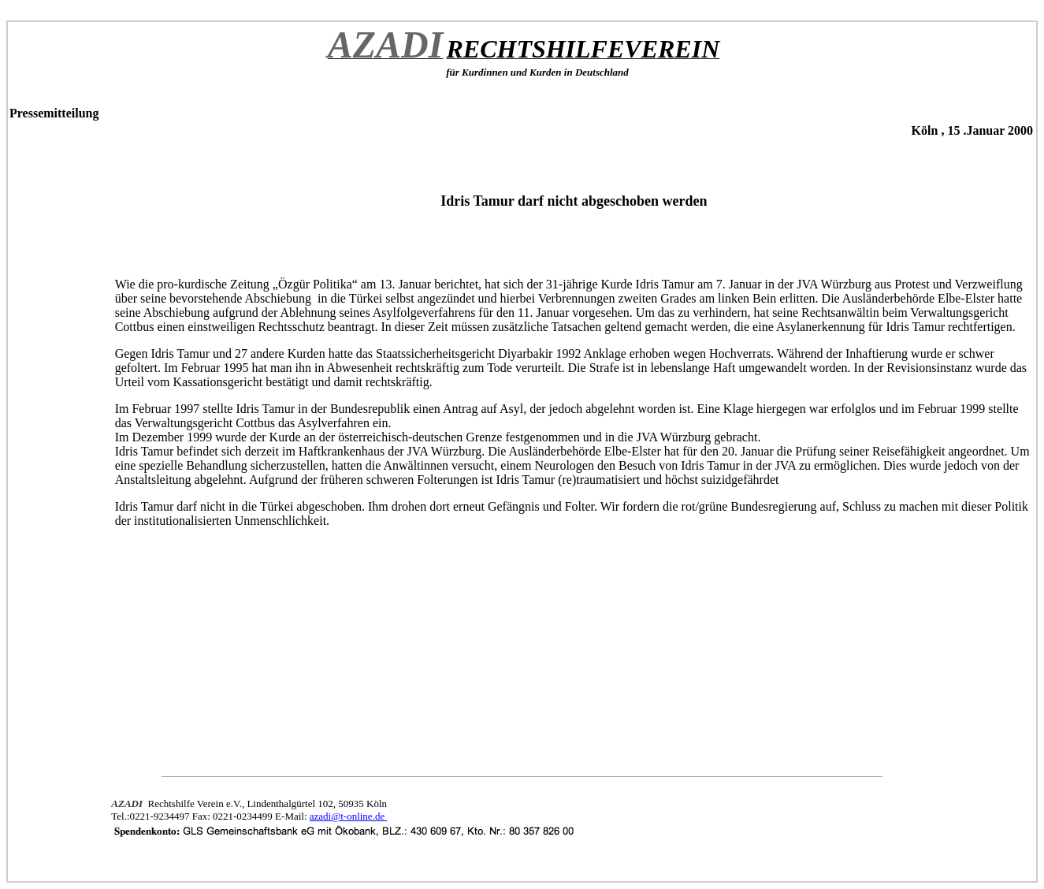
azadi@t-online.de (349, 816)
